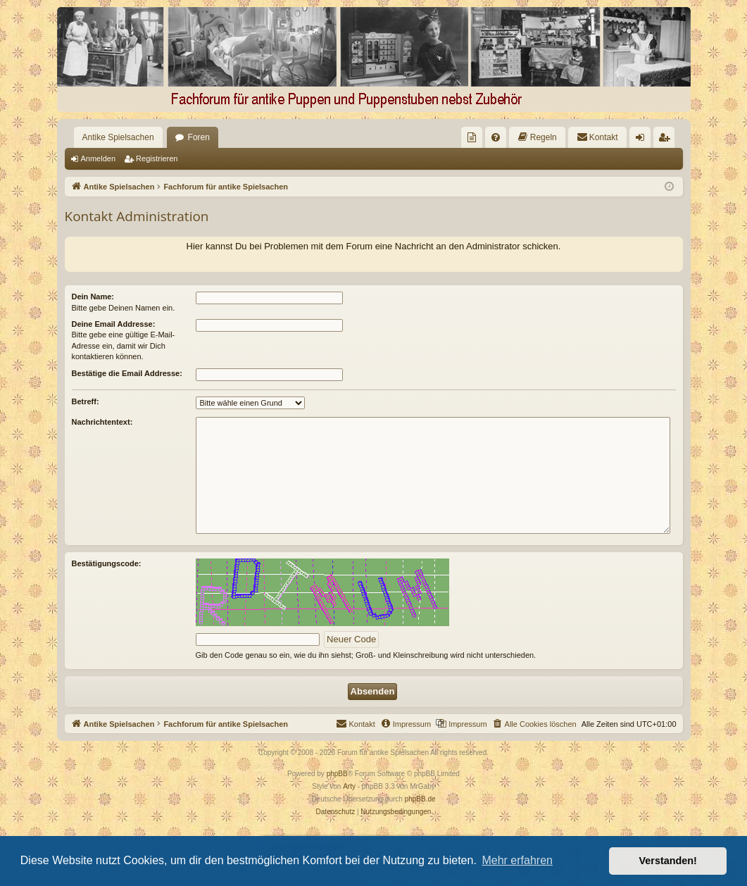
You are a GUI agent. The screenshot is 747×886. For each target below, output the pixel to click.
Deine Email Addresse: (114, 324)
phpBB (337, 774)
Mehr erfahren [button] (517, 860)
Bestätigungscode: (107, 563)
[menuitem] (471, 137)
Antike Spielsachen (118, 137)
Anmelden (98, 158)
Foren (199, 137)
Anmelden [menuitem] (642, 140)
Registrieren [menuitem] (666, 140)
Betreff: (85, 401)
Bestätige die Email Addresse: (127, 373)
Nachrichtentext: (102, 422)
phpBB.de (420, 799)
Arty (349, 786)
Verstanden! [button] (668, 860)
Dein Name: (93, 296)
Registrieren (156, 158)
